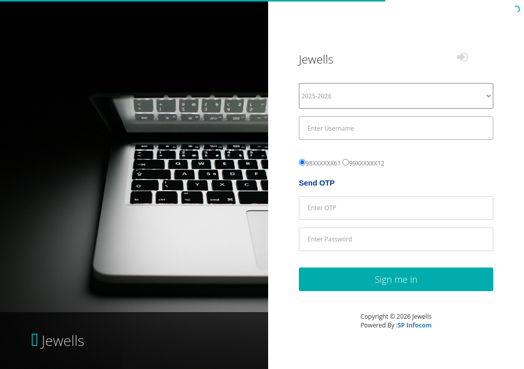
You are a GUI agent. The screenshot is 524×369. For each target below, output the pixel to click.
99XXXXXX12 (366, 163)
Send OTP (317, 183)
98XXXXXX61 (323, 163)
